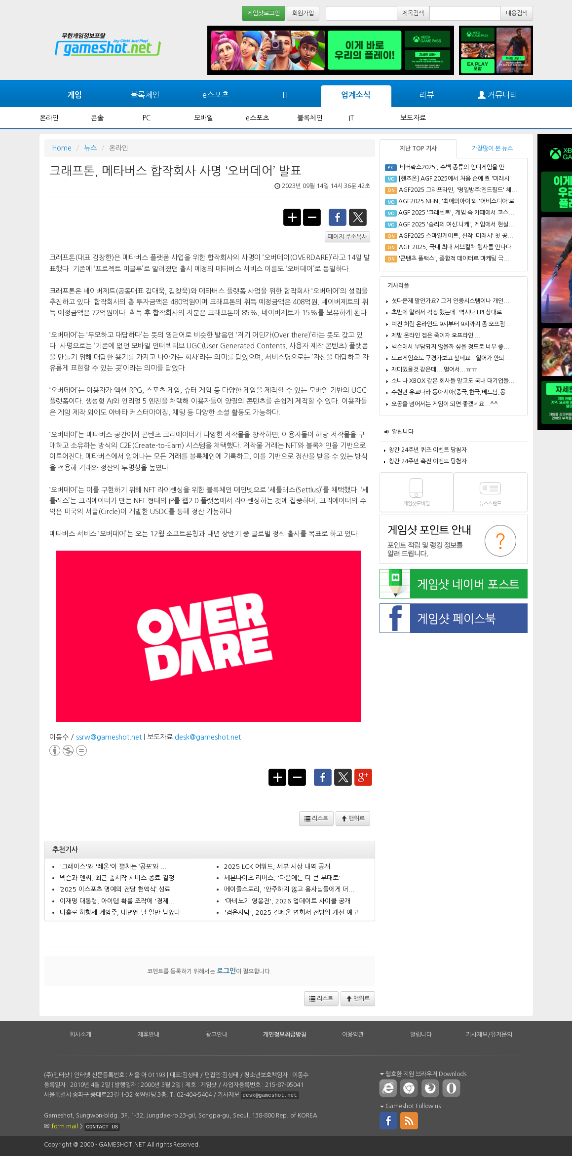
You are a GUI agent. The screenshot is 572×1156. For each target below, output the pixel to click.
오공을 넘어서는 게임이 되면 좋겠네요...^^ (444, 404)
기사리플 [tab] (398, 286)
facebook (337, 216)
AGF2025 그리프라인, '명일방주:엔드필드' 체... (458, 190)
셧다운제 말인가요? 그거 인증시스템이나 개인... (450, 301)
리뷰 (426, 95)
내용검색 (517, 13)
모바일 (203, 117)
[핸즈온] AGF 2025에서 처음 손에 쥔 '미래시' (454, 179)
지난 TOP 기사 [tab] (418, 148)
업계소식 (356, 95)
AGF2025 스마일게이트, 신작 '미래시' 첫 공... (456, 236)
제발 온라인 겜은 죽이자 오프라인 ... (436, 335)
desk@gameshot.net (208, 737)
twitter (358, 216)
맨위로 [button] (353, 818)
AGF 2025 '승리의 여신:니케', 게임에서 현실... (456, 224)
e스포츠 (215, 95)
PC (147, 117)
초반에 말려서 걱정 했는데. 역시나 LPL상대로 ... (450, 312)
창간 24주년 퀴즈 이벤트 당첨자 (428, 450)
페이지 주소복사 (347, 237)
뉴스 (90, 148)
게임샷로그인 (263, 13)
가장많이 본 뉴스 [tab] (492, 148)
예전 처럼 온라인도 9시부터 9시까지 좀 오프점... (451, 324)
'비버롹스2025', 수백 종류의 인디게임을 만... (454, 167)
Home (62, 148)
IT (285, 95)
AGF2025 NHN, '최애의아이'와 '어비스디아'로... (459, 201)
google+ (363, 776)
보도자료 (413, 117)
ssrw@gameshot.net (109, 737)
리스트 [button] (316, 818)
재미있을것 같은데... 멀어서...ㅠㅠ (434, 370)
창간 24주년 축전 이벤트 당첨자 (428, 461)
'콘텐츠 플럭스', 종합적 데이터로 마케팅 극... (454, 258)
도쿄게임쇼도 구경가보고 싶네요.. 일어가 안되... (450, 358)
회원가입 (303, 13)
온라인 (49, 117)
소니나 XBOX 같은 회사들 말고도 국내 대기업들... (453, 381)
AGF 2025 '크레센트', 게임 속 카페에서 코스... (456, 213)
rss (409, 1120)
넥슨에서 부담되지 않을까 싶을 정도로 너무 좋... (450, 347)
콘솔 (97, 117)
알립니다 (403, 432)
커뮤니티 (497, 95)
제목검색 (413, 13)
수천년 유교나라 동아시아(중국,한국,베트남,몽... (451, 392)
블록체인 (145, 95)
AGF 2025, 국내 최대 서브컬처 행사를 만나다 (455, 247)
